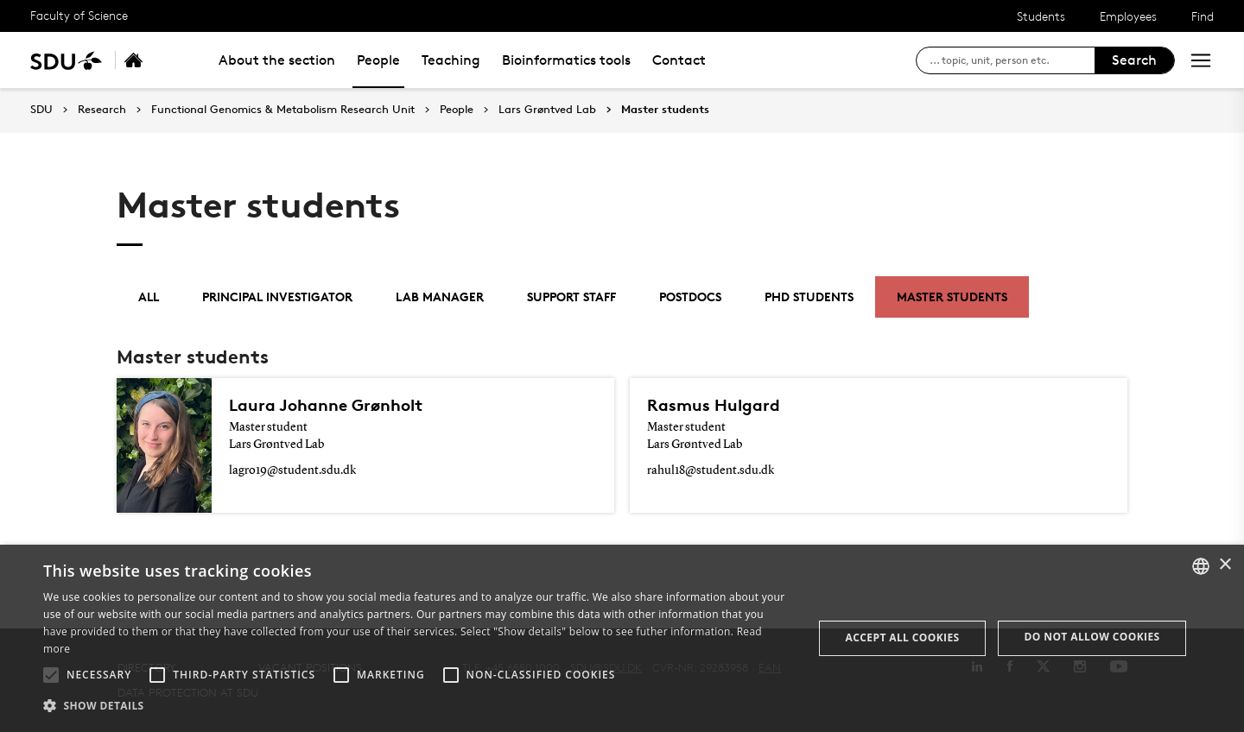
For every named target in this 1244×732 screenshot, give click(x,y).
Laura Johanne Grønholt (325, 404)
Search (1134, 60)
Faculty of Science (79, 15)
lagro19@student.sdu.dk (292, 470)
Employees (1128, 16)
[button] (51, 675)
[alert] (622, 638)
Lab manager (440, 296)
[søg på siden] (1012, 60)
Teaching (451, 60)
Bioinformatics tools (566, 60)
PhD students (809, 296)
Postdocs (690, 296)
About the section (277, 60)
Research (102, 110)
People (378, 60)
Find (1202, 16)
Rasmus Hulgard (713, 404)
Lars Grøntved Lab (547, 110)
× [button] (1224, 564)
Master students (665, 110)
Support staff (571, 296)
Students (1041, 16)
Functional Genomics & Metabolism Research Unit (283, 110)
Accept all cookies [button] (903, 637)
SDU (41, 109)
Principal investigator (277, 296)
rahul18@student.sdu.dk (710, 470)
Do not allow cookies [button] (1092, 636)
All (148, 296)
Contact (679, 60)
